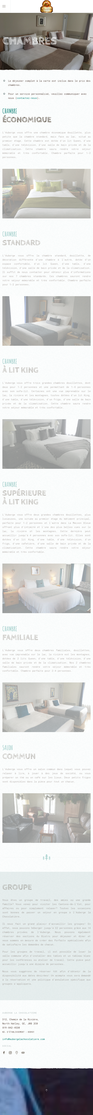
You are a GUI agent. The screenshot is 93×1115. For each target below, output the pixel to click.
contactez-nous (27, 98)
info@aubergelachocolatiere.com (23, 1039)
